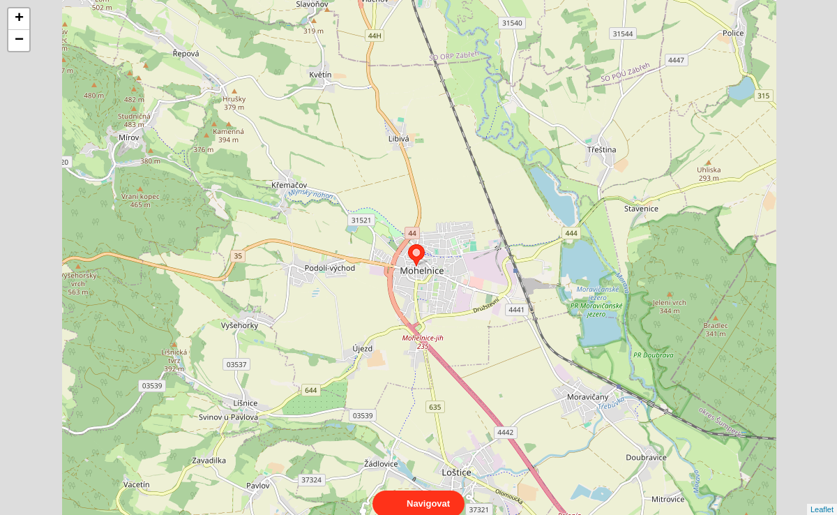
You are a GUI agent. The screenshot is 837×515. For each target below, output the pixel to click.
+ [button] (19, 18)
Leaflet (822, 497)
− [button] (19, 40)
